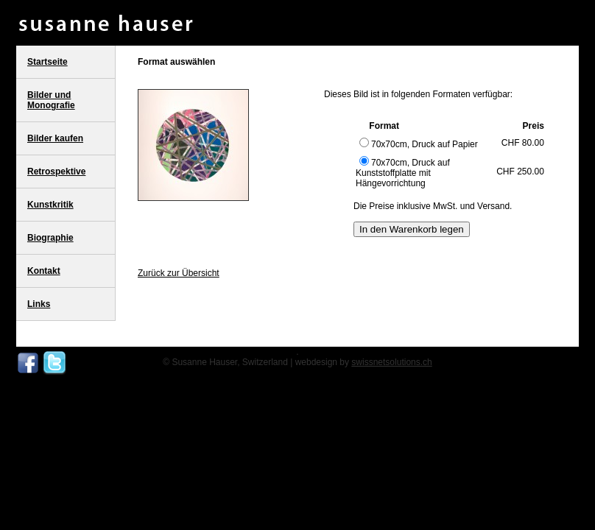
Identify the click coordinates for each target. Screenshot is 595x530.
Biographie (50, 238)
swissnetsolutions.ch (391, 362)
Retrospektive (56, 171)
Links (38, 304)
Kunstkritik (50, 204)
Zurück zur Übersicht (178, 273)
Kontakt (43, 271)
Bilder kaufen (55, 138)
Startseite (47, 62)
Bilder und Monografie (51, 100)
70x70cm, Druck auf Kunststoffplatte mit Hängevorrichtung (403, 173)
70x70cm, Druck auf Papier (418, 144)
